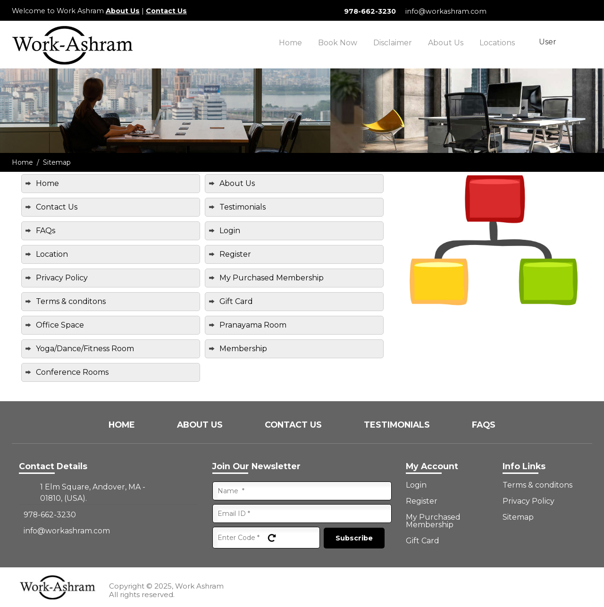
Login (229, 230)
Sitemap (518, 517)
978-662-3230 (370, 11)
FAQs (45, 230)
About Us (123, 11)
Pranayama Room (252, 324)
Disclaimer (392, 42)
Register (235, 254)
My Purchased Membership (271, 277)
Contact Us (166, 11)
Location (52, 254)
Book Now (337, 42)
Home (290, 42)
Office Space (60, 324)
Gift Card (236, 301)
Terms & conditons (71, 301)
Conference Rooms (72, 372)
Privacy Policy (62, 277)
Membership (243, 348)
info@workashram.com (446, 11)
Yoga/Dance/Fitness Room (85, 348)
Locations (497, 42)
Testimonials (242, 206)
